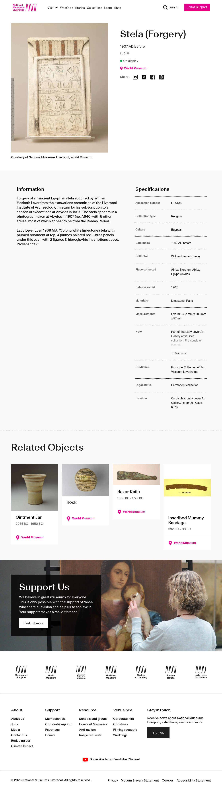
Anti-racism (87, 730)
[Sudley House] (171, 672)
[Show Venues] (56, 7)
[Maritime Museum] (111, 672)
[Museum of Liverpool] (21, 672)
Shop (117, 7)
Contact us (19, 735)
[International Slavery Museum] (81, 672)
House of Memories (93, 724)
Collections (94, 7)
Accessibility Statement (194, 780)
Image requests (90, 735)
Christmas (120, 724)
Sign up (158, 733)
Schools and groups (93, 719)
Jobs (14, 724)
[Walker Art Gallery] (141, 672)
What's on (66, 7)
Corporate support (58, 724)
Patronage (52, 730)
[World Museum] (51, 672)
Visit (51, 7)
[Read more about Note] (189, 343)
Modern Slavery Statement (140, 780)
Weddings (120, 735)
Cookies (168, 780)
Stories (80, 7)
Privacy (113, 780)
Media (15, 730)
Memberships (55, 719)
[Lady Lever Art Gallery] (201, 672)
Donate (50, 735)
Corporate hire (123, 719)
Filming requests (125, 730)
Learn (108, 7)
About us (17, 719)
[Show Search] (170, 7)
